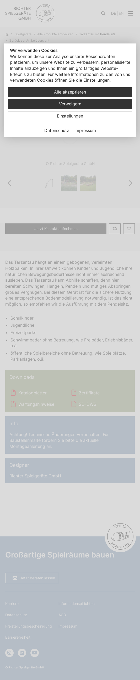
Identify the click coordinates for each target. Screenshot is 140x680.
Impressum (85, 130)
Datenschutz (56, 130)
